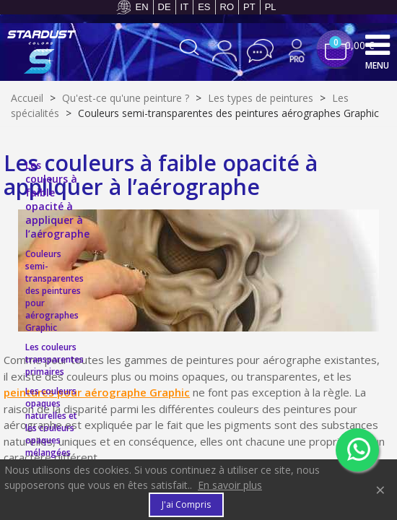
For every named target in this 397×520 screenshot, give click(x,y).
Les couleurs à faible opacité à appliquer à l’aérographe (57, 199)
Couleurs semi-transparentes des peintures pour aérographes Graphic (54, 291)
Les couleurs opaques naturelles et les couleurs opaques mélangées (51, 422)
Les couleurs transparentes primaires (54, 359)
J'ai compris (186, 504)
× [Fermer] (380, 489)
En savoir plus (230, 485)
